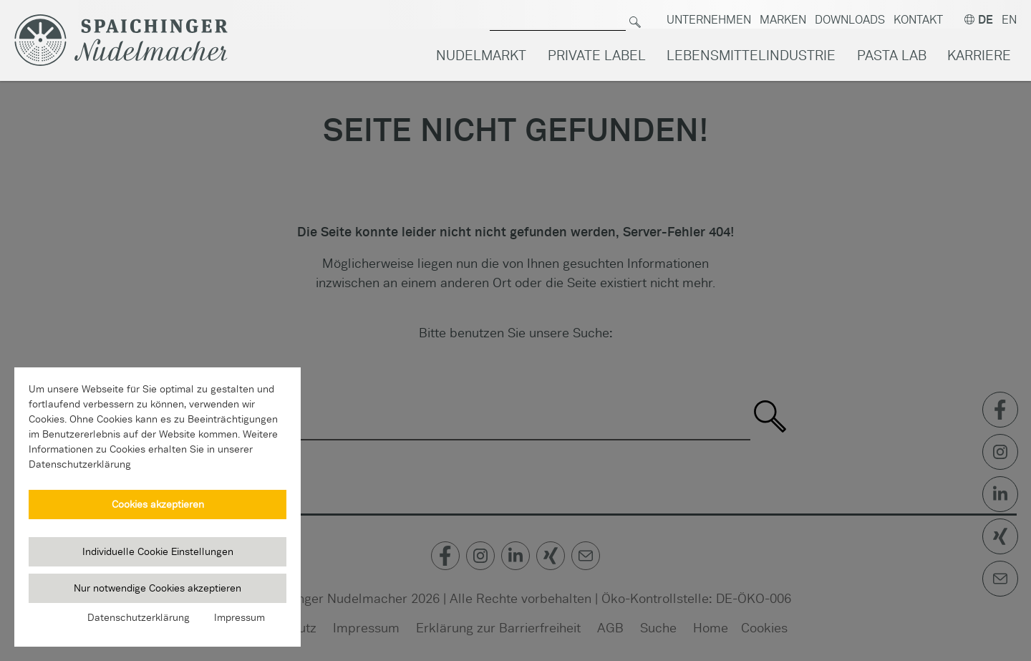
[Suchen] (635, 15)
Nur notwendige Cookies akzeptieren (157, 588)
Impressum (239, 617)
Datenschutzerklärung (138, 617)
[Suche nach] (558, 15)
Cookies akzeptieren (158, 504)
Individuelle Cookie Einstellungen (157, 551)
